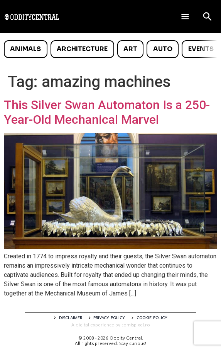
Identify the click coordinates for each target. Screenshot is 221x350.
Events (201, 49)
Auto (162, 49)
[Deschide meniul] (185, 17)
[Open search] (207, 16)
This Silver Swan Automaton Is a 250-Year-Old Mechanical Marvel (107, 112)
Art (130, 49)
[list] (110, 49)
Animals (25, 49)
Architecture (82, 49)
